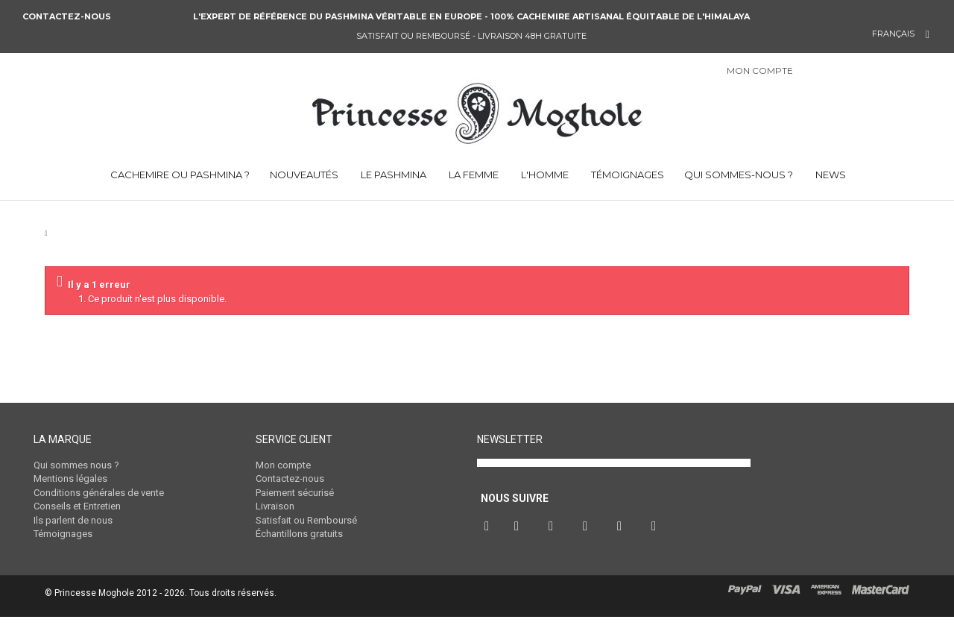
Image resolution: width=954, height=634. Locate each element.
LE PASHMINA (392, 175)
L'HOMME (544, 175)
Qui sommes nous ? (76, 465)
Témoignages (63, 533)
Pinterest (554, 546)
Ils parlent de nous (73, 520)
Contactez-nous (67, 16)
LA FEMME (472, 175)
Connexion (823, 72)
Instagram (589, 546)
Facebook (488, 546)
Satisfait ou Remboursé (306, 520)
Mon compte (283, 465)
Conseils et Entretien (77, 506)
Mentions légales (70, 478)
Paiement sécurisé (295, 492)
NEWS (829, 175)
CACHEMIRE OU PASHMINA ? (179, 175)
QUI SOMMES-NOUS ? (738, 175)
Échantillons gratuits (299, 533)
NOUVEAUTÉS (304, 175)
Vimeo (623, 546)
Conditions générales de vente (99, 492)
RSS (657, 546)
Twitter (520, 546)
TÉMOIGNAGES (626, 175)
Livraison (275, 506)
